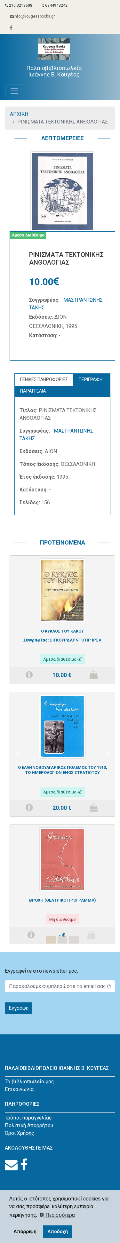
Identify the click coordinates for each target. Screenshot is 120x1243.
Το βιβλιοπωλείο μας (29, 1082)
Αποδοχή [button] (57, 1231)
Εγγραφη (18, 1008)
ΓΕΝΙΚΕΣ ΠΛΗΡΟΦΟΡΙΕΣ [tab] (44, 379)
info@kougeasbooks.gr (32, 16)
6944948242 (55, 5)
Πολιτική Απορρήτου (29, 1125)
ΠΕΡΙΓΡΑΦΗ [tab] (90, 379)
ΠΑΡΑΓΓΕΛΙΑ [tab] (33, 391)
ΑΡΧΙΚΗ (19, 114)
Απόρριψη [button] (24, 1231)
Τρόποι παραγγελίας (28, 1118)
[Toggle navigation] (14, 90)
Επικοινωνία (19, 1089)
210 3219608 (18, 5)
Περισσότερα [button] (57, 1215)
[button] (18, 753)
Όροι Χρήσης (19, 1133)
